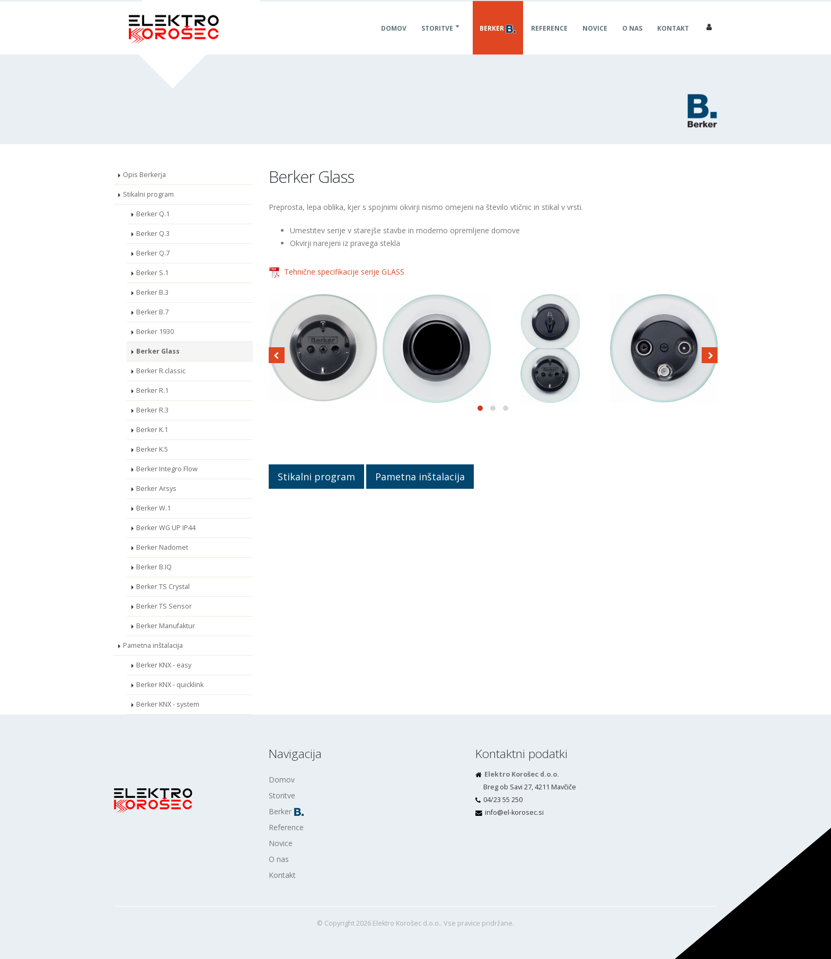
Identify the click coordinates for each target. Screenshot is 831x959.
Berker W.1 (153, 508)
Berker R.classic (160, 370)
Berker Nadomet (162, 547)
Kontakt (673, 40)
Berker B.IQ (154, 566)
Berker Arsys (156, 488)
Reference (549, 40)
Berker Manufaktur (165, 625)
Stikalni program (148, 194)
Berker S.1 (152, 272)
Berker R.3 (152, 410)
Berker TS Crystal (163, 586)
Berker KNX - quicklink (170, 684)
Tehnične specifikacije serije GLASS (344, 272)
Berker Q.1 (153, 213)
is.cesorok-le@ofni (514, 812)
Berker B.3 (152, 292)
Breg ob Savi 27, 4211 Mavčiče (529, 786)
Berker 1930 (155, 331)
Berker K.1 (152, 429)
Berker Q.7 (153, 253)
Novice (594, 40)
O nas (632, 40)
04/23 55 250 (503, 799)
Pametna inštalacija (153, 645)
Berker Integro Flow (167, 468)
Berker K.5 (152, 449)
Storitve (437, 40)
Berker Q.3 (153, 233)
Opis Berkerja (144, 174)
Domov (393, 40)
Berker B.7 (152, 311)
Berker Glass (158, 351)
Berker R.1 (152, 390)
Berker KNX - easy (163, 665)
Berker (498, 40)
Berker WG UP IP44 (166, 527)
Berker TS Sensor (164, 606)
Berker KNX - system (167, 704)
